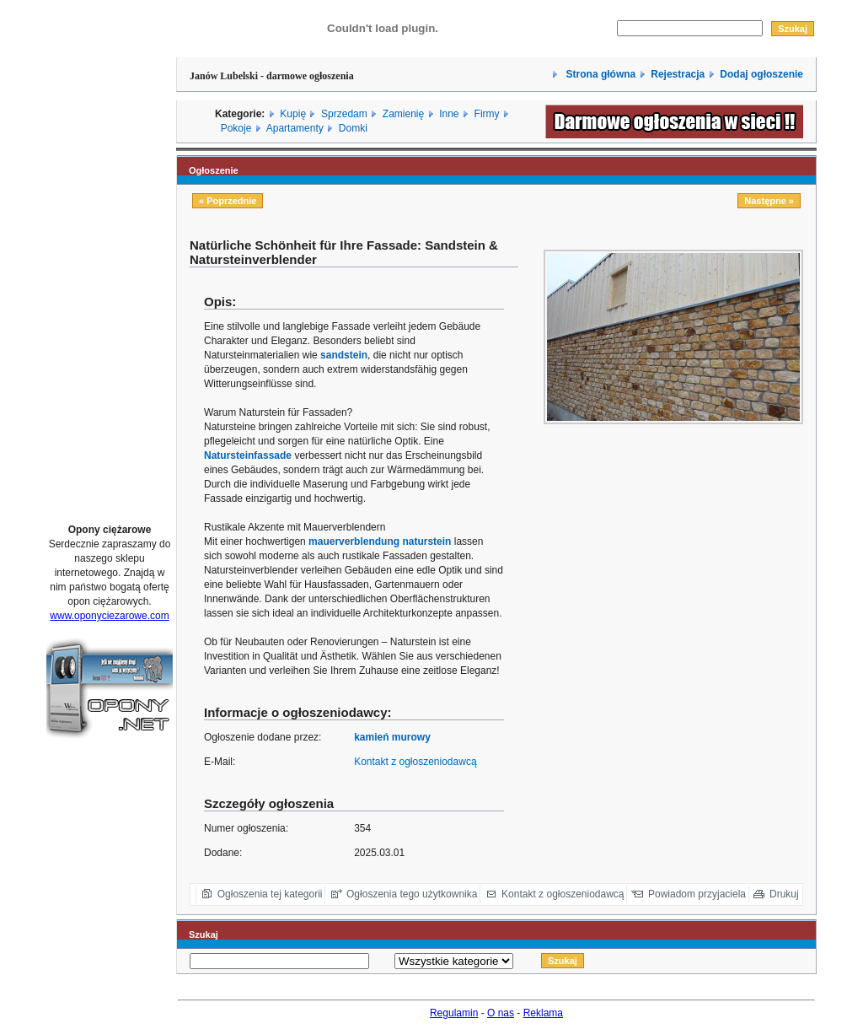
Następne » (769, 201)
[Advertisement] (109, 256)
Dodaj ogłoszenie (761, 74)
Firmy (487, 114)
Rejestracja (678, 74)
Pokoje (236, 128)
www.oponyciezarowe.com (109, 616)
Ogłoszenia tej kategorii (270, 894)
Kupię (293, 114)
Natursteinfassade (248, 455)
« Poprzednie (227, 201)
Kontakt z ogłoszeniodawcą (415, 762)
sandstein (343, 355)
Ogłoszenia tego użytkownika (411, 894)
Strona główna (599, 74)
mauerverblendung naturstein (379, 541)
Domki (353, 128)
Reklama (543, 1013)
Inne (448, 114)
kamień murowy (392, 737)
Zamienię (403, 114)
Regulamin (454, 1013)
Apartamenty (295, 128)
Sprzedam (344, 114)
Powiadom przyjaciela (697, 894)
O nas (500, 1013)
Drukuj (784, 894)
